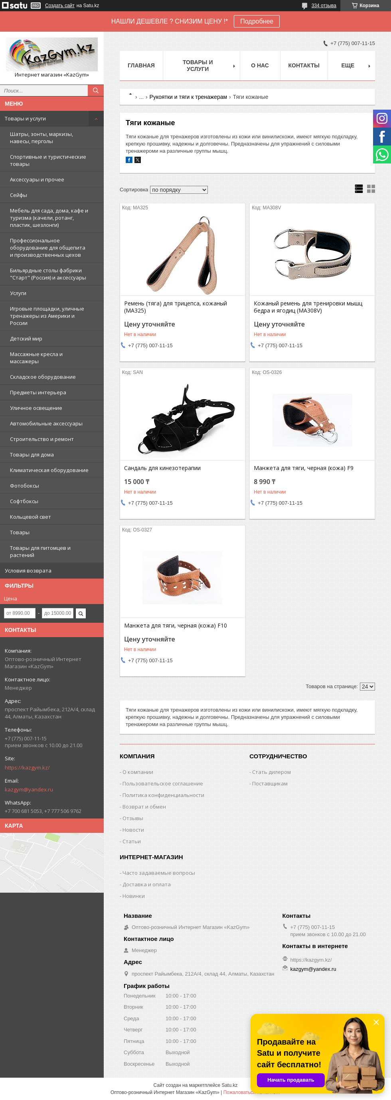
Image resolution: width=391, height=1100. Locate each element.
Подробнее (256, 21)
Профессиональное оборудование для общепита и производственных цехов (47, 247)
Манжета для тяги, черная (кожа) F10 (175, 625)
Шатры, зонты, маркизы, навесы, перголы (41, 137)
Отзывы (132, 818)
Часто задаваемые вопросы (158, 872)
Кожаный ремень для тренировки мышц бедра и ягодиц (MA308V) (308, 307)
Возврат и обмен (144, 806)
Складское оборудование (43, 376)
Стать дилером (271, 771)
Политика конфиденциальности (163, 795)
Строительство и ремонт (42, 439)
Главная (141, 65)
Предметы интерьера (38, 392)
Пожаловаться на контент (251, 1092)
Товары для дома (32, 454)
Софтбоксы (24, 501)
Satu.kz (229, 1085)
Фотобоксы (24, 485)
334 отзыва (324, 5)
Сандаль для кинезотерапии (162, 468)
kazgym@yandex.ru (29, 789)
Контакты (304, 65)
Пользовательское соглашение (162, 783)
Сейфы (18, 195)
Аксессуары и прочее (37, 179)
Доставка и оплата (146, 884)
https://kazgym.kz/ (27, 767)
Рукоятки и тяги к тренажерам (188, 97)
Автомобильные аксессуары (46, 423)
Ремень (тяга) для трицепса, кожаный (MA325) (175, 307)
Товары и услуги (25, 118)
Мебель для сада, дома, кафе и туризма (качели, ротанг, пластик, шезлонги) (49, 217)
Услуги (18, 293)
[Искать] (96, 90)
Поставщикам (270, 783)
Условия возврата (28, 570)
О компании (137, 771)
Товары (20, 532)
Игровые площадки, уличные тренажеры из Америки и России (47, 316)
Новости (133, 829)
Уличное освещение (36, 407)
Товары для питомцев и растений (40, 551)
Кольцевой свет (30, 516)
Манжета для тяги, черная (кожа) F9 (303, 468)
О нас (260, 65)
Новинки (133, 895)
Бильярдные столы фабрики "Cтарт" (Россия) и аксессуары (48, 274)
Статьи (131, 841)
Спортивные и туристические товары (48, 160)
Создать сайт (60, 5)
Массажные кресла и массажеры (36, 357)
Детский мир (26, 338)
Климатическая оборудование (49, 470)
